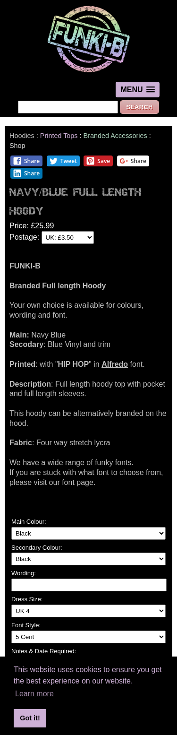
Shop (17, 145)
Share (26, 160)
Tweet (63, 160)
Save (98, 160)
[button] (137, 89)
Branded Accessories (115, 135)
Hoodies (21, 135)
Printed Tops (59, 135)
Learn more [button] (34, 694)
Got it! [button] (30, 718)
